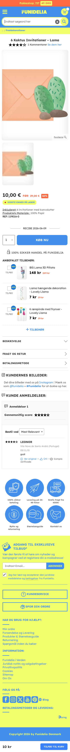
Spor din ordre (35, 606)
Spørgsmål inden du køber (20, 643)
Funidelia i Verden (14, 660)
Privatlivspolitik (12, 667)
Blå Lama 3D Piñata (42, 267)
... (2, 30)
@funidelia (17, 386)
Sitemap (8, 674)
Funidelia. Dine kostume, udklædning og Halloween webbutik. (34, 12)
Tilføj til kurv (54, 746)
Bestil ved (11, 431)
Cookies (8, 671)
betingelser (32, 578)
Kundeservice (35, 594)
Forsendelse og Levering (18, 632)
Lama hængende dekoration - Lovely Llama (47, 290)
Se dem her (55, 44)
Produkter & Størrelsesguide (21, 636)
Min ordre (9, 629)
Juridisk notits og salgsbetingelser (24, 663)
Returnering (10, 640)
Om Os (7, 678)
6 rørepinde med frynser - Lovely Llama (45, 311)
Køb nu (42, 240)
